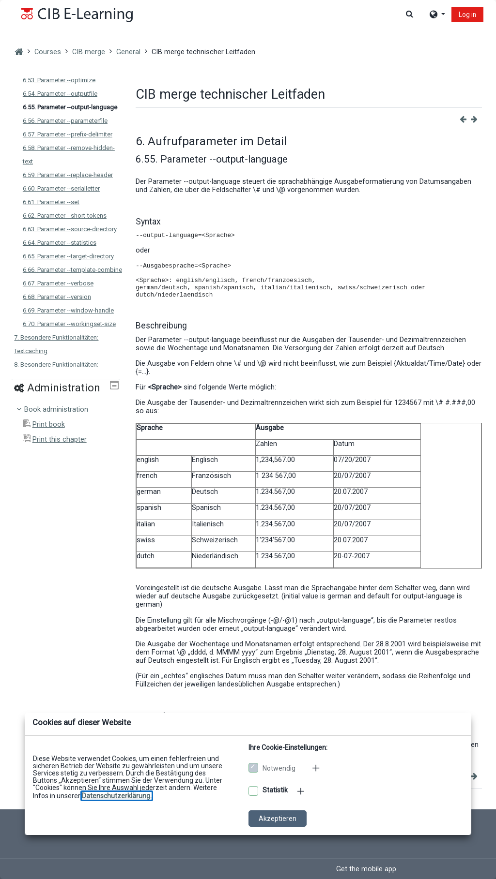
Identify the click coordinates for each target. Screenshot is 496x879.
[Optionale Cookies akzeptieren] (253, 791)
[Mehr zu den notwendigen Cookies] (317, 767)
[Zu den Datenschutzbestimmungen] (117, 796)
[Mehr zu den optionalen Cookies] (302, 791)
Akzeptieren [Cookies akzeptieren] (277, 818)
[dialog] (248, 439)
